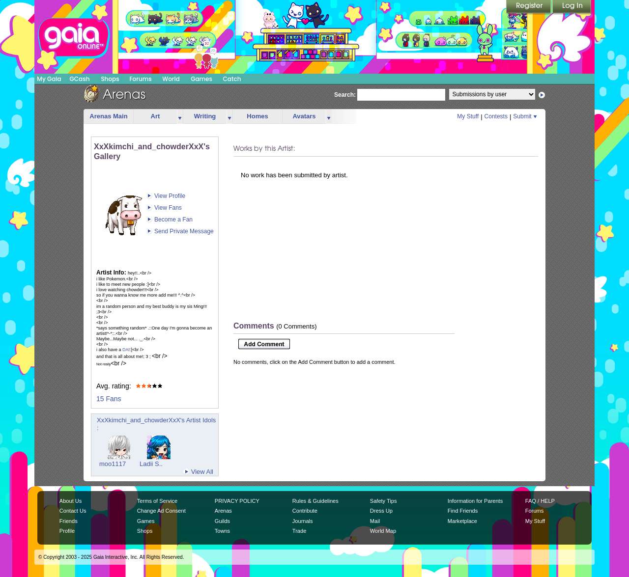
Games (201, 79)
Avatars (303, 116)
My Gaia (49, 79)
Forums (140, 79)
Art (155, 116)
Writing (205, 116)
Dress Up (381, 511)
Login (572, 7)
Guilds (222, 521)
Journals (302, 521)
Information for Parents (475, 501)
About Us (70, 501)
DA (125, 349)
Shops (110, 79)
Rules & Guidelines (315, 501)
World (171, 79)
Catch (232, 79)
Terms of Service (157, 501)
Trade (299, 531)
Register (529, 7)
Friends (68, 521)
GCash (80, 79)
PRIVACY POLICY (237, 501)
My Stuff (468, 116)
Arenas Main (108, 116)
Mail (375, 521)
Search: (345, 94)
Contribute (304, 511)
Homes (257, 116)
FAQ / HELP (540, 501)
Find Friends (463, 511)
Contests (496, 116)
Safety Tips (383, 501)
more (180, 117)
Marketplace (462, 521)
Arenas (223, 511)
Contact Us (72, 511)
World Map (383, 531)
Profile (67, 531)
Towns (222, 531)
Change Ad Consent (161, 511)
